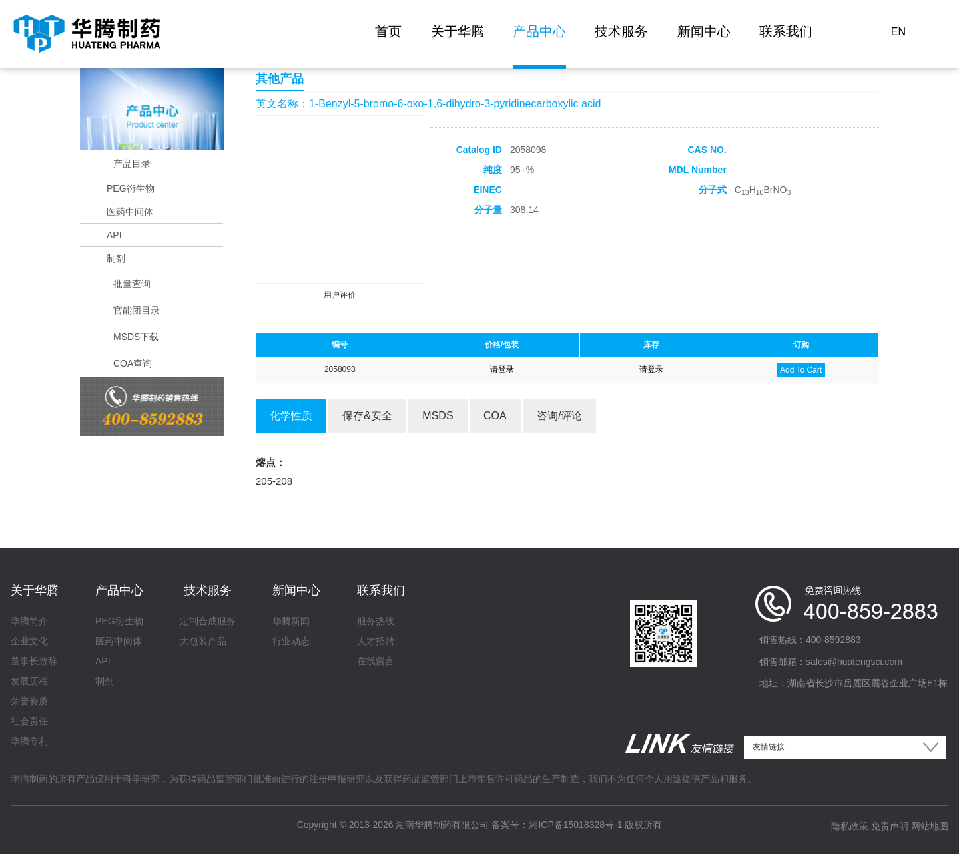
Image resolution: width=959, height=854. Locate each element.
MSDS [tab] (437, 415)
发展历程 (29, 681)
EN (898, 31)
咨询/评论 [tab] (559, 415)
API (114, 235)
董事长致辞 (34, 661)
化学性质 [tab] (291, 415)
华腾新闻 (291, 621)
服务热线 (375, 621)
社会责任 (29, 721)
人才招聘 (375, 641)
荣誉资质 (29, 701)
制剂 (116, 258)
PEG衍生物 (131, 188)
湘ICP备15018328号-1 (575, 824)
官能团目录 (136, 310)
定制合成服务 (208, 621)
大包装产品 (203, 641)
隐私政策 (849, 826)
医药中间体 (130, 211)
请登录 (502, 369)
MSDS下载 (136, 336)
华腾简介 (29, 621)
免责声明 (889, 826)
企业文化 (29, 641)
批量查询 (132, 283)
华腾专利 (29, 741)
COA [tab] (495, 415)
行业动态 (291, 641)
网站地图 (929, 826)
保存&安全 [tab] (367, 415)
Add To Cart (801, 370)
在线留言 (375, 661)
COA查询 (132, 363)
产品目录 (132, 163)
